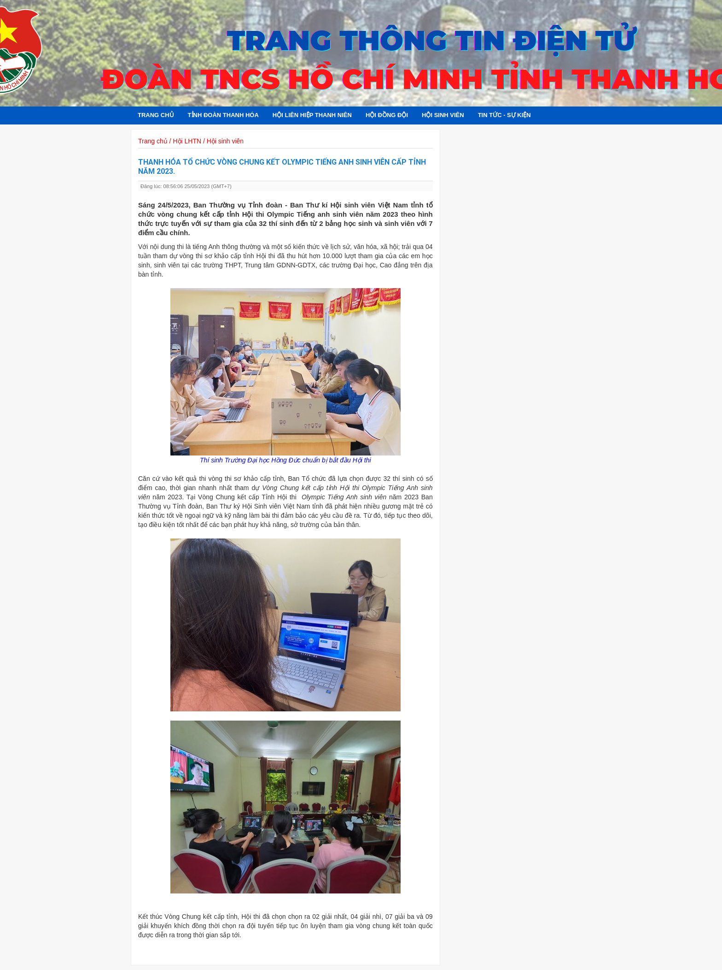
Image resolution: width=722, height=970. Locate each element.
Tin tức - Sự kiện (504, 115)
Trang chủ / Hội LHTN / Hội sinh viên (191, 141)
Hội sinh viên (443, 115)
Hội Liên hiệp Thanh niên (312, 115)
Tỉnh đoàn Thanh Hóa (223, 115)
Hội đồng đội (387, 115)
